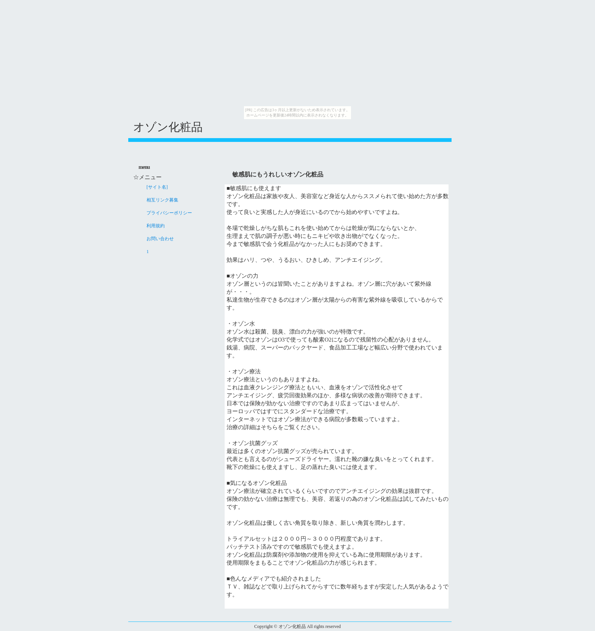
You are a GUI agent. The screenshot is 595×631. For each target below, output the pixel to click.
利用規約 (155, 225)
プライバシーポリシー (169, 213)
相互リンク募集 (162, 200)
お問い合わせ (160, 238)
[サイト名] (157, 187)
